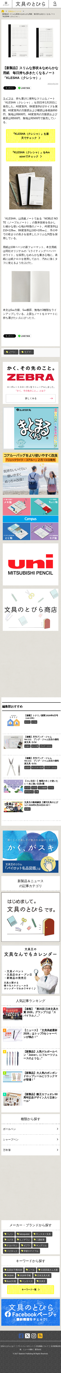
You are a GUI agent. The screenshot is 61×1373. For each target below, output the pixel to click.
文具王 (27, 809)
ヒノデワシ (24, 1239)
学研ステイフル (31, 1251)
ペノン (10, 1234)
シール (34, 722)
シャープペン (30, 1139)
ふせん (27, 746)
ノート (10, 352)
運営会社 (38, 1349)
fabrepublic (24, 1234)
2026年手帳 (25, 1275)
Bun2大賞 (11, 1281)
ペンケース (27, 1281)
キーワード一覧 (29, 1289)
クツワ (27, 788)
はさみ (27, 767)
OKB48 (10, 1275)
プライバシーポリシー (25, 1346)
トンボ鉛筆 (43, 788)
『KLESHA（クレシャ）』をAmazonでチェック (30, 154)
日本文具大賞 (43, 1275)
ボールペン (29, 792)
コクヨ (34, 788)
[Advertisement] (30, 665)
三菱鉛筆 (40, 1239)
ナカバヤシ (12, 1245)
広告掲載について (42, 1346)
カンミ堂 (35, 746)
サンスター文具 (37, 767)
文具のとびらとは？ (7, 1346)
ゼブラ (27, 1245)
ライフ (7, 98)
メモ (36, 792)
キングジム (41, 1245)
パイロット (12, 1251)
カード (27, 722)
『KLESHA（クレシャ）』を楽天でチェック (30, 135)
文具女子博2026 (14, 1270)
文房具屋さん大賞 (49, 1270)
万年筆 (30, 1150)
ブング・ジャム (46, 746)
